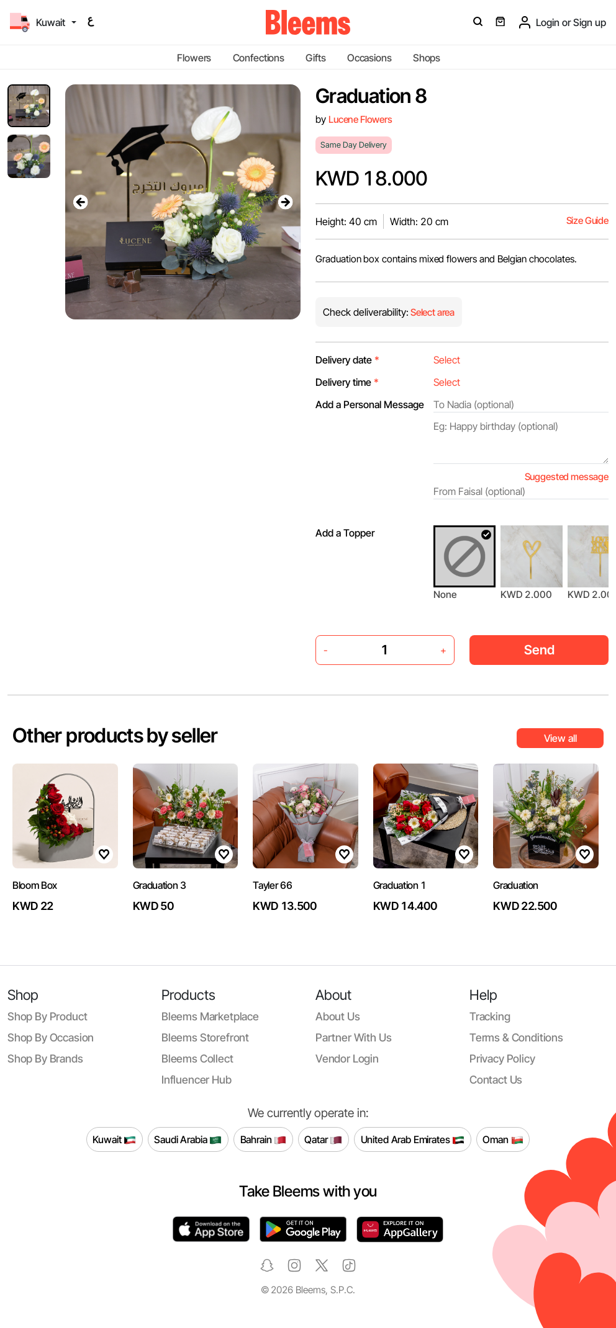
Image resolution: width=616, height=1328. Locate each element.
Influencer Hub (196, 1079)
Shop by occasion (50, 1037)
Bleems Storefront (205, 1037)
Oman (502, 1140)
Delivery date (347, 360)
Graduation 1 (400, 885)
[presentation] (80, 202)
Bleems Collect (197, 1058)
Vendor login (347, 1058)
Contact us (495, 1079)
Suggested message (567, 477)
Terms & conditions (516, 1037)
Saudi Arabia (188, 1140)
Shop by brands (45, 1058)
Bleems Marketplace (210, 1016)
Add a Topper (344, 533)
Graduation (515, 885)
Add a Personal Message (369, 404)
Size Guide (587, 220)
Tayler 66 (272, 885)
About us (337, 1016)
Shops (426, 57)
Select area (432, 312)
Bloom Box (34, 885)
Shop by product (47, 1016)
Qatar (323, 1140)
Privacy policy (502, 1058)
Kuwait (114, 1140)
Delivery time (347, 382)
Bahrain (263, 1140)
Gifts (315, 57)
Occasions (369, 57)
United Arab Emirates (413, 1140)
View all (560, 738)
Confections (258, 57)
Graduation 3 (159, 885)
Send (539, 649)
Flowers (194, 57)
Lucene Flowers (360, 119)
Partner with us (353, 1037)
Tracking (489, 1016)
